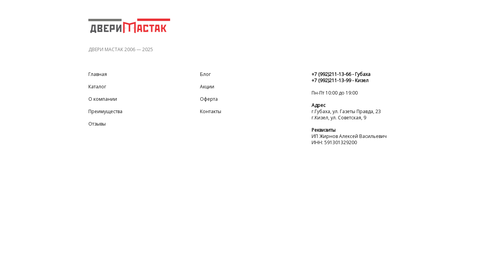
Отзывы (97, 124)
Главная (97, 74)
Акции (207, 87)
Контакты (210, 111)
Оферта (209, 99)
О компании (102, 99)
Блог (205, 74)
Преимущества (105, 111)
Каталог (97, 87)
